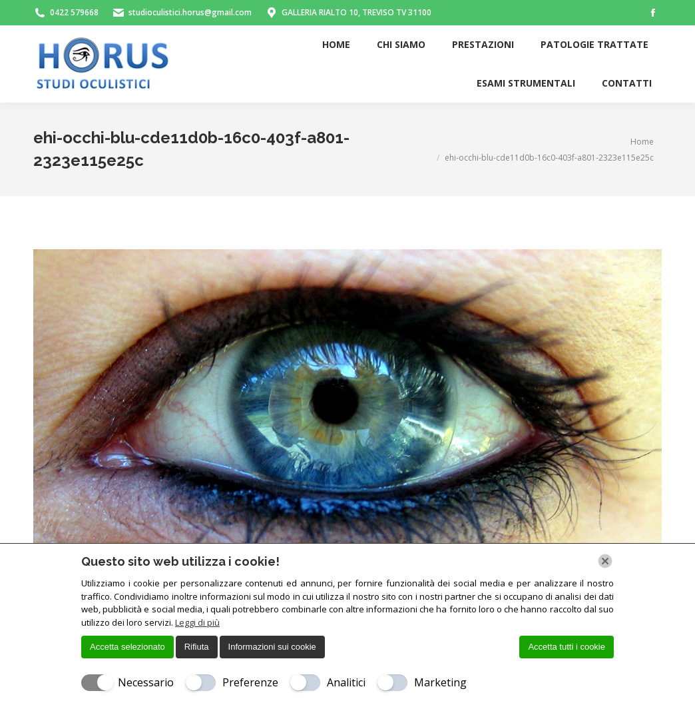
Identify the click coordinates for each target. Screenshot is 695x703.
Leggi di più (197, 622)
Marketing (440, 682)
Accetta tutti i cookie (566, 647)
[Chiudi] (605, 561)
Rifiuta (196, 647)
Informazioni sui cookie (272, 647)
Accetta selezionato (127, 647)
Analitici (346, 682)
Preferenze (250, 682)
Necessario (146, 682)
